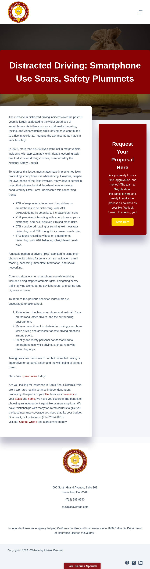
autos (18, 398)
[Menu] (139, 12)
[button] (123, 222)
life (47, 394)
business (68, 394)
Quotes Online (28, 421)
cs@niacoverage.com (75, 506)
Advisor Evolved (53, 550)
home (31, 398)
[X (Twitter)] (134, 563)
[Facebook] (127, 563)
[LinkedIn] (140, 563)
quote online (29, 376)
